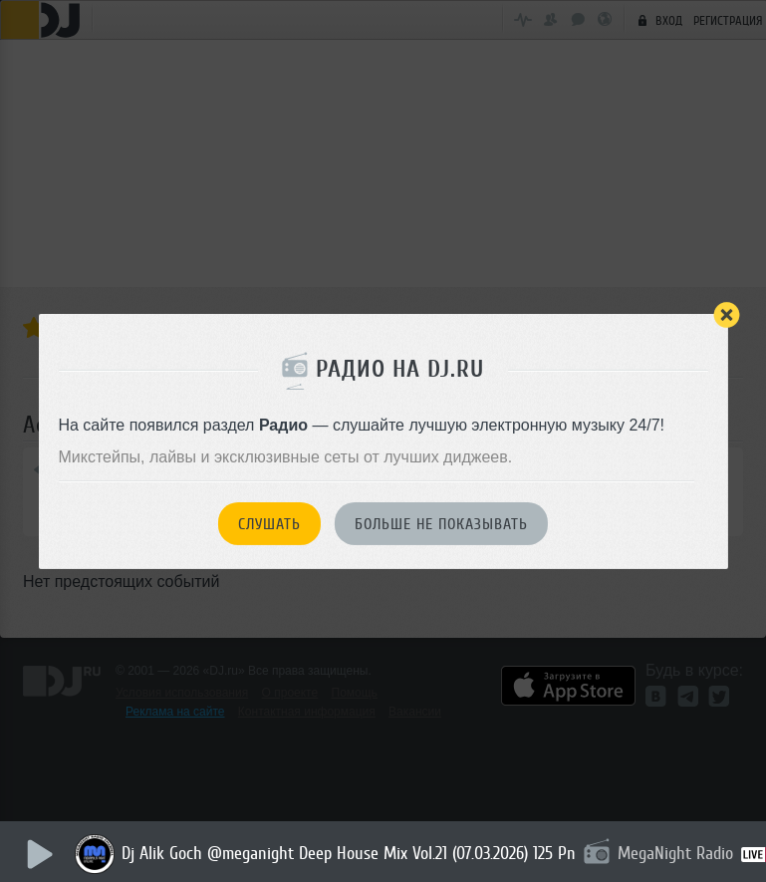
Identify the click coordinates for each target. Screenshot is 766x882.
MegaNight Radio (675, 853)
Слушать (269, 524)
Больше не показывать (441, 524)
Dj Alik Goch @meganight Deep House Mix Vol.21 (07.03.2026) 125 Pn (349, 853)
